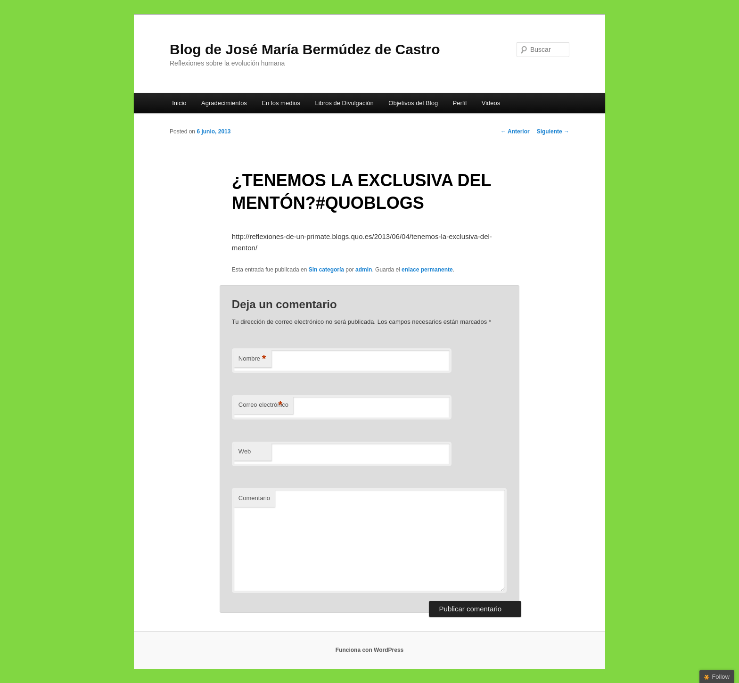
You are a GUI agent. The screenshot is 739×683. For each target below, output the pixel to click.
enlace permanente (427, 269)
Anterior (515, 131)
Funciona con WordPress (369, 650)
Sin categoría (326, 269)
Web (244, 451)
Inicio (179, 103)
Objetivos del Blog (413, 103)
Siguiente (553, 131)
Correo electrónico (263, 405)
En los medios (281, 103)
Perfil (460, 103)
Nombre (252, 359)
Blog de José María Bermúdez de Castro (305, 49)
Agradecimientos (224, 103)
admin (363, 269)
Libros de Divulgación (344, 103)
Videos (491, 103)
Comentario (254, 498)
